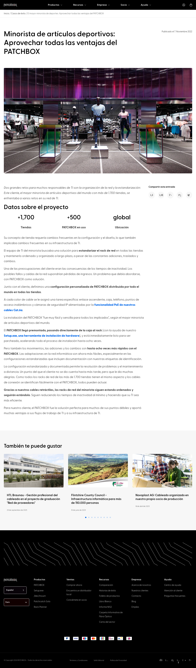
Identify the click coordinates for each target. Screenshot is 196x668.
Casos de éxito (18, 13)
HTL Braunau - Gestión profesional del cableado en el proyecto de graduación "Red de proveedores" (33, 499)
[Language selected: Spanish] (15, 590)
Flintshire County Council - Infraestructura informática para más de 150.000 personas (96, 499)
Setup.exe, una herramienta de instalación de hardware (41, 335)
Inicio (6, 13)
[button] (152, 195)
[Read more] (34, 470)
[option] (15, 665)
